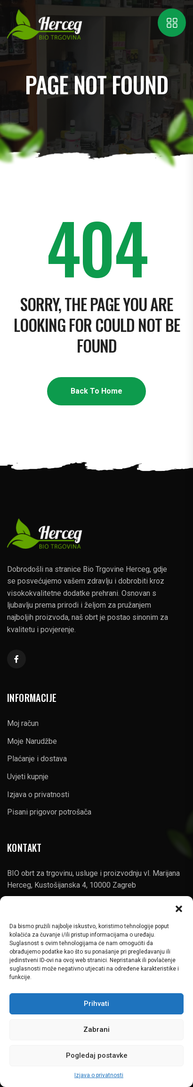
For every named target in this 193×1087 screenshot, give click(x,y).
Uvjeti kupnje (27, 776)
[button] (179, 908)
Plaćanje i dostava (37, 758)
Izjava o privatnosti (98, 1075)
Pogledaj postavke (97, 1055)
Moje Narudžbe (32, 741)
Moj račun (23, 723)
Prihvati (96, 1003)
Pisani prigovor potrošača (49, 811)
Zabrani (96, 1029)
